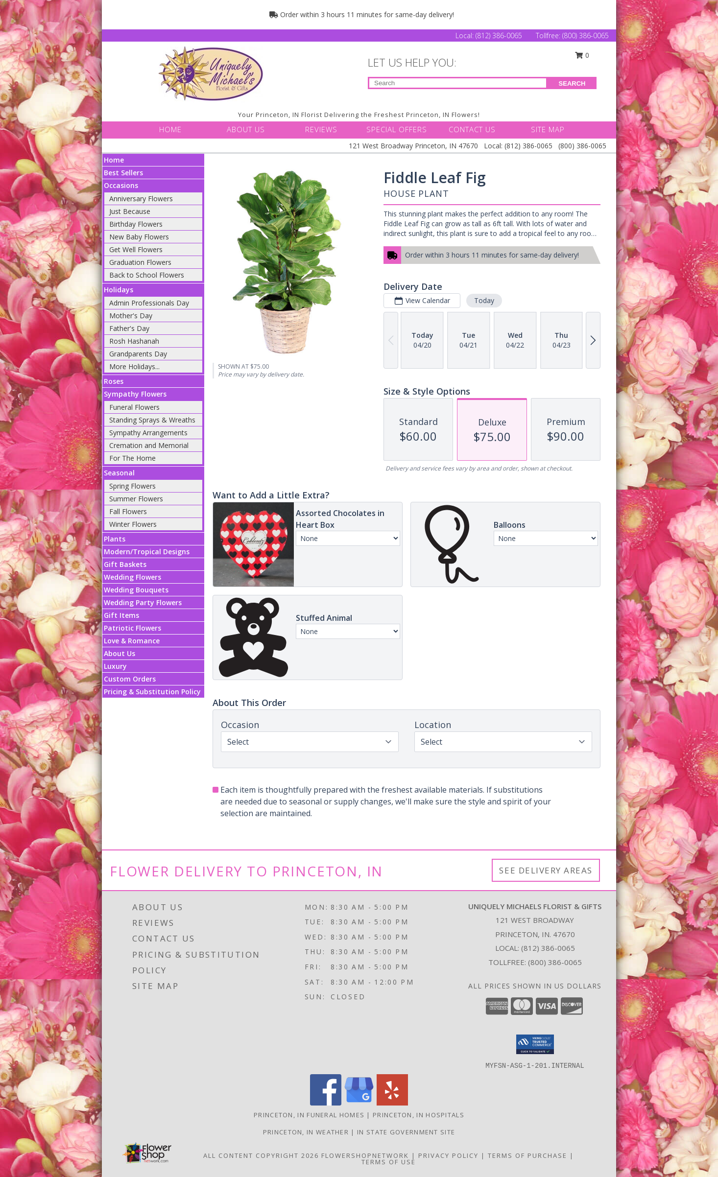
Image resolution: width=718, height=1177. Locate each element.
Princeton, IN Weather (306, 1132)
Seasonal (119, 472)
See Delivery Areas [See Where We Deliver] (546, 870)
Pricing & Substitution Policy (152, 691)
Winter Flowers (133, 524)
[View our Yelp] (392, 1102)
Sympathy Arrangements (148, 432)
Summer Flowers (136, 498)
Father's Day (129, 328)
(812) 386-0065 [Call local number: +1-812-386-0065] (548, 948)
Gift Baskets (125, 564)
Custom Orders (130, 678)
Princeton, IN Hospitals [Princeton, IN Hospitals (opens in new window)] (418, 1114)
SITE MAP (548, 129)
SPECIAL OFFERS (396, 129)
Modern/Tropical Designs (147, 551)
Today (484, 300)
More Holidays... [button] (134, 366)
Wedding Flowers (132, 577)
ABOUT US (246, 129)
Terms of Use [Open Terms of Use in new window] (388, 1161)
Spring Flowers (132, 486)
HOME (170, 129)
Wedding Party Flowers (143, 602)
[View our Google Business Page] (359, 1102)
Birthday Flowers (136, 224)
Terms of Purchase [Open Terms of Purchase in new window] (527, 1155)
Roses (113, 381)
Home (114, 160)
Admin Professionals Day (149, 302)
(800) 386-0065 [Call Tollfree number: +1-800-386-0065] (585, 35)
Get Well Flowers (136, 249)
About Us (119, 653)
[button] (535, 1044)
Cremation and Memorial (149, 445)
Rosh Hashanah (134, 341)
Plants (114, 538)
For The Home (132, 458)
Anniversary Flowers (141, 198)
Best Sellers (123, 172)
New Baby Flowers (139, 236)
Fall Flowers (128, 511)
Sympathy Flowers (135, 394)
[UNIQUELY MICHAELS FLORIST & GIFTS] (211, 73)
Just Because (129, 211)
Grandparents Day (138, 353)
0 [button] (582, 55)
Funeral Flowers (134, 407)
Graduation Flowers (140, 262)
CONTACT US (472, 129)
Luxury (115, 666)
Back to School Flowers (146, 275)
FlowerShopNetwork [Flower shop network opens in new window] (365, 1155)
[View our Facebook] (325, 1102)
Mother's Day (130, 315)
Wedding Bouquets (136, 589)
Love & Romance (132, 640)
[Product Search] (458, 83)
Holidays (118, 289)
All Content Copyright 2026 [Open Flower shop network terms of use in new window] (261, 1155)
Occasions (121, 185)
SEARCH (572, 83)
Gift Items (121, 615)
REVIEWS (321, 129)
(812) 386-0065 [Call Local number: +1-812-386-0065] (500, 35)
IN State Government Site (406, 1132)
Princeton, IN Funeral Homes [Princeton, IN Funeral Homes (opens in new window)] (309, 1114)
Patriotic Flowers (132, 628)
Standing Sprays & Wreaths (152, 419)
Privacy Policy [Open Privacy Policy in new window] (448, 1155)
